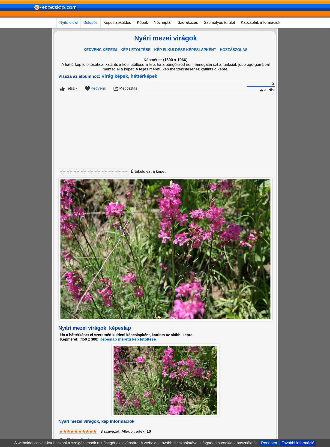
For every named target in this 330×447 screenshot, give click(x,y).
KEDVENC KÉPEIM (100, 50)
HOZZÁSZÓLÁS (234, 50)
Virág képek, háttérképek (129, 76)
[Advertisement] (166, 128)
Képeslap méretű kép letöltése (127, 339)
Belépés (90, 22)
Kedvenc (98, 88)
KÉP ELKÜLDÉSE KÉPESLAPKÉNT (185, 50)
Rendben (269, 443)
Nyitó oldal (68, 22)
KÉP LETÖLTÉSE (135, 50)
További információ (298, 443)
